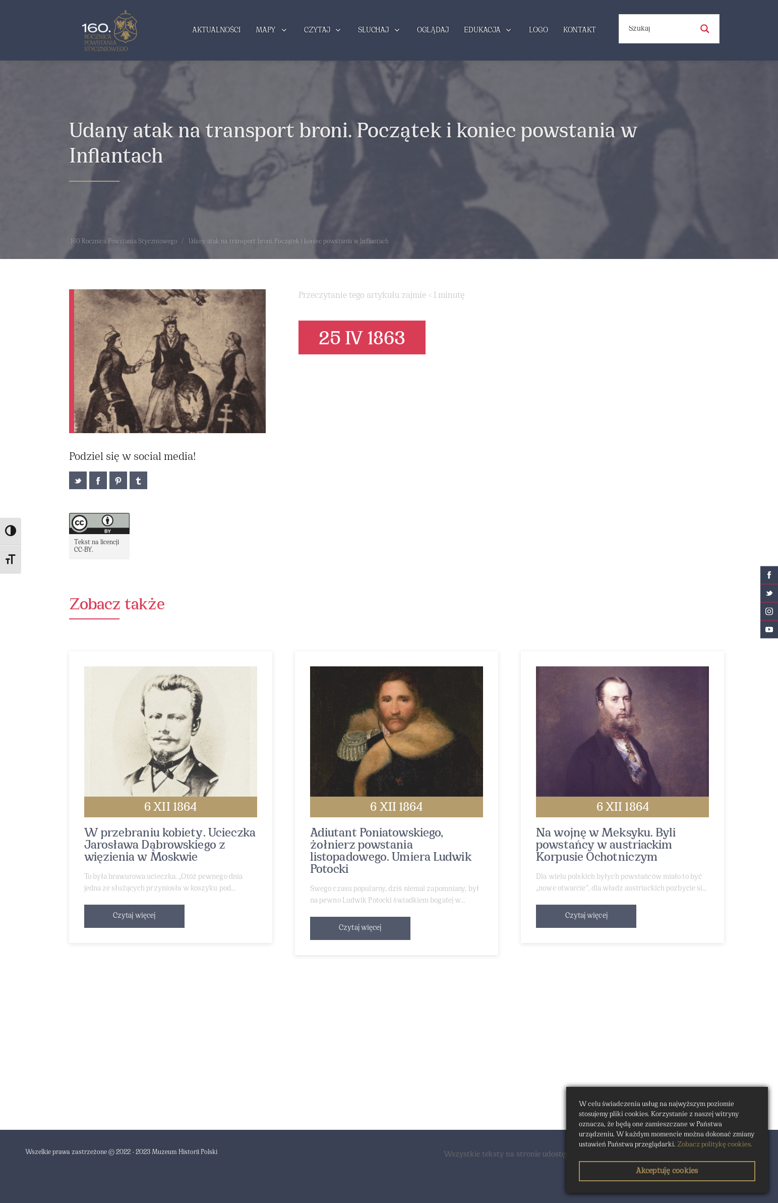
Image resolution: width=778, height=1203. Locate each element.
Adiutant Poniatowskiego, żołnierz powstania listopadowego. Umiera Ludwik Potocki (390, 851)
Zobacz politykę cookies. (714, 1144)
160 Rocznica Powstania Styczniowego (124, 242)
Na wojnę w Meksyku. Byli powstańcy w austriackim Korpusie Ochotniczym (606, 845)
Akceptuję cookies (667, 1171)
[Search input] (659, 28)
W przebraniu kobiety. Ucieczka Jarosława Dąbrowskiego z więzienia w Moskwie (170, 845)
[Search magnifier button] (705, 29)
